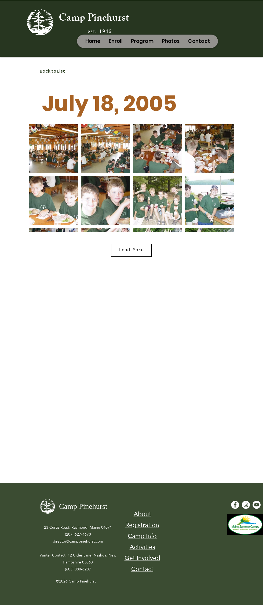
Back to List (52, 71)
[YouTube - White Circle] (257, 505)
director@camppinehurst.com (78, 541)
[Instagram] (246, 505)
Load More (131, 250)
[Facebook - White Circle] (235, 505)
